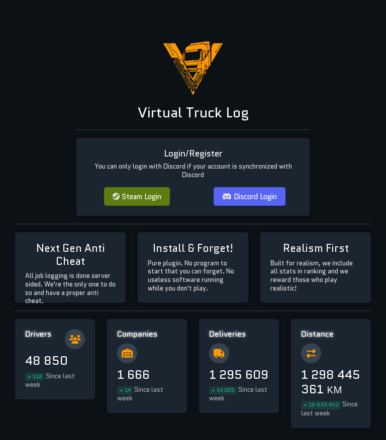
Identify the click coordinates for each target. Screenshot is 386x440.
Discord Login (249, 196)
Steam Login (137, 196)
